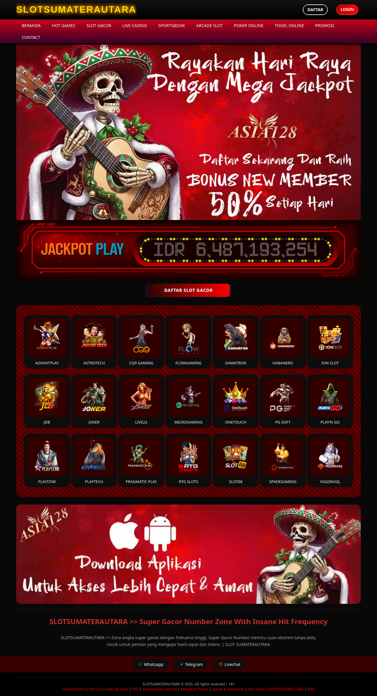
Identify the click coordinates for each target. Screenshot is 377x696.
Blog (311, 689)
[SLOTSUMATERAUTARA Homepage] (76, 9)
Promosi (324, 25)
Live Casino (134, 25)
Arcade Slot (209, 25)
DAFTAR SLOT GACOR (188, 290)
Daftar (315, 9)
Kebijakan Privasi (195, 689)
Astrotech (94, 342)
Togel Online (289, 25)
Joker (94, 401)
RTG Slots (188, 460)
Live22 (141, 401)
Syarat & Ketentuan (228, 689)
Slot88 (236, 460)
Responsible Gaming (160, 689)
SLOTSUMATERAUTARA (162, 684)
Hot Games (63, 25)
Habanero (283, 342)
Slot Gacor (99, 25)
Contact (31, 37)
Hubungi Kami (116, 689)
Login (347, 9)
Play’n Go (330, 401)
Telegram (190, 664)
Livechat (228, 664)
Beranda (31, 25)
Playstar (47, 460)
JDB (47, 401)
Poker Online (248, 25)
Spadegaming (283, 460)
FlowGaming (188, 342)
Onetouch (236, 401)
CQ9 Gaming (141, 342)
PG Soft (283, 401)
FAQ (135, 689)
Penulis (95, 689)
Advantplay (47, 342)
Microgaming (188, 401)
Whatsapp (150, 664)
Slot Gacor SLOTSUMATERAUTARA (275, 689)
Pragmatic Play (141, 460)
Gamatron (236, 342)
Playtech (94, 460)
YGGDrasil (330, 460)
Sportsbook (171, 25)
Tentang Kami (73, 689)
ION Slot (330, 342)
